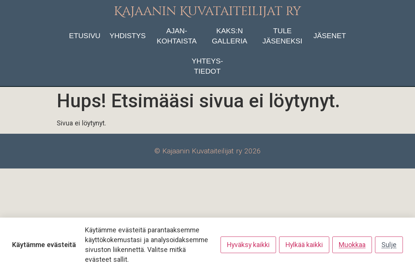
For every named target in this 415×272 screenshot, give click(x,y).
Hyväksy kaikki (248, 245)
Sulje (388, 245)
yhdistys (128, 36)
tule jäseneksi (282, 36)
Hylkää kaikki (304, 245)
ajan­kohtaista (177, 36)
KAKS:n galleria (229, 36)
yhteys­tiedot (207, 66)
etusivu (84, 36)
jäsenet (329, 36)
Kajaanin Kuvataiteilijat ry (207, 11)
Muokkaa (352, 245)
